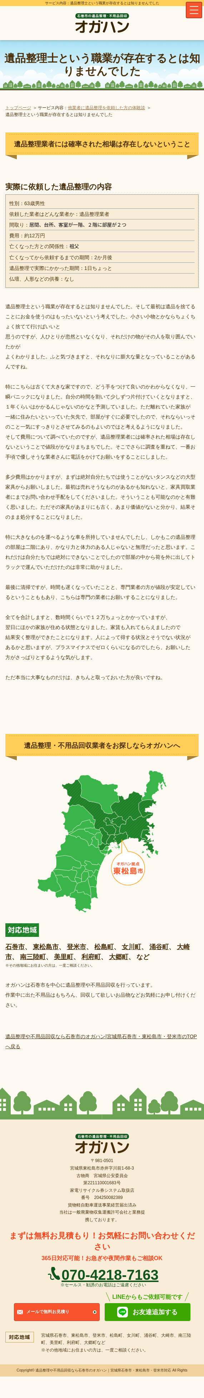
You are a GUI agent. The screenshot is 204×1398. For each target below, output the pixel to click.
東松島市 (46, 946)
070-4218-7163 (109, 1275)
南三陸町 (33, 957)
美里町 (63, 957)
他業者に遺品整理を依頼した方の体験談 (106, 107)
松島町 (104, 946)
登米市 (76, 946)
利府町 (91, 957)
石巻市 (15, 946)
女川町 (131, 946)
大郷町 (118, 957)
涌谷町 (159, 946)
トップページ (18, 107)
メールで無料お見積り (47, 1311)
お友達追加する (155, 1312)
